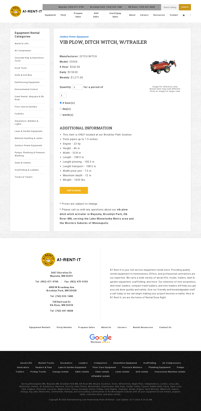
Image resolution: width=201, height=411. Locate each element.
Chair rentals (102, 372)
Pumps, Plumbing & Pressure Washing (30, 154)
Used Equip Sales (116, 15)
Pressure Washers (132, 367)
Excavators (66, 363)
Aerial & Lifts (22, 43)
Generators (23, 367)
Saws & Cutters (23, 163)
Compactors (100, 363)
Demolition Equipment (125, 363)
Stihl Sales (98, 15)
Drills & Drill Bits (23, 75)
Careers (144, 15)
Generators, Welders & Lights (26, 122)
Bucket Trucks (46, 363)
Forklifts (19, 114)
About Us (106, 327)
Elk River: (141, 6)
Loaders (83, 363)
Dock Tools (21, 68)
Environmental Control (26, 89)
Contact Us (165, 327)
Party (67, 15)
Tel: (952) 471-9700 (46, 281)
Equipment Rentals (39, 327)
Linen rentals (122, 372)
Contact (174, 15)
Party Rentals (64, 327)
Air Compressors (171, 363)
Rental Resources (143, 327)
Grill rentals (142, 372)
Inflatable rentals (100, 376)
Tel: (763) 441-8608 (61, 311)
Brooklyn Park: (106, 6)
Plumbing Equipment (160, 367)
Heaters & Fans (43, 367)
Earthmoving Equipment (27, 82)
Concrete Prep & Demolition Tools (29, 59)
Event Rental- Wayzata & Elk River (29, 98)
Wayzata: (71, 6)
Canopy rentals (60, 372)
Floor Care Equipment (104, 367)
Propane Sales (82, 15)
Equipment (54, 15)
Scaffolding (149, 363)
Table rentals (82, 372)
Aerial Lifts (26, 363)
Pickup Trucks (38, 372)
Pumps (180, 367)
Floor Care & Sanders (26, 107)
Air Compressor (23, 50)
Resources (159, 15)
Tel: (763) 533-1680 (61, 296)
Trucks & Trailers (24, 177)
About (132, 15)
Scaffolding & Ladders (27, 170)
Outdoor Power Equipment (28, 145)
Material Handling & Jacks (28, 138)
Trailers (20, 372)
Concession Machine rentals (170, 372)
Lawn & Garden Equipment (28, 131)
